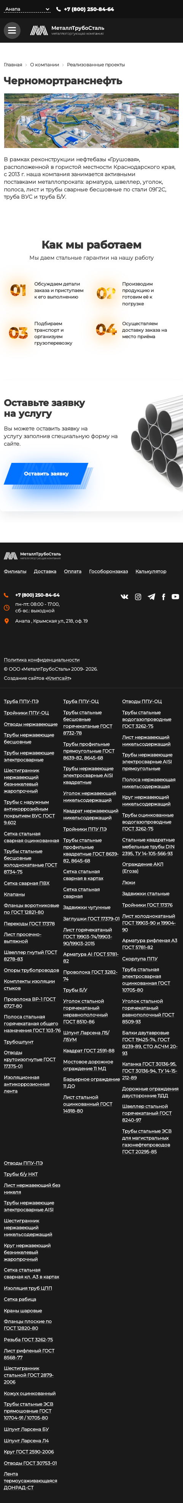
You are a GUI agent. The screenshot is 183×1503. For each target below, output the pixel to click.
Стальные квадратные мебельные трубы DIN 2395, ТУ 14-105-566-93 (148, 846)
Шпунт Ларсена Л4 (26, 1441)
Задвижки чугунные (86, 907)
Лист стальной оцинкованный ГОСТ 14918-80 (87, 1104)
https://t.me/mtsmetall (151, 597)
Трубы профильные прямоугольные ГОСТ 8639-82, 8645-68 (89, 751)
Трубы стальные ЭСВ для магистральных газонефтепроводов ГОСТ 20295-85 (147, 1141)
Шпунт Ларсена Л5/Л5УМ (86, 1036)
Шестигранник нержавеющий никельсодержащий (28, 1227)
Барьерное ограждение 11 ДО (91, 1082)
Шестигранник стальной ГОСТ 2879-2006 (29, 1375)
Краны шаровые (23, 1311)
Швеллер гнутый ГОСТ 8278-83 (30, 955)
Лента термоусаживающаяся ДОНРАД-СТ (30, 1480)
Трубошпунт (18, 1042)
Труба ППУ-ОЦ (81, 701)
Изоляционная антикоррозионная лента (26, 1084)
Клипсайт (58, 678)
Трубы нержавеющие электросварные (29, 756)
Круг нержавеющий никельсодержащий (146, 800)
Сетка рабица (20, 1299)
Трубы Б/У (75, 990)
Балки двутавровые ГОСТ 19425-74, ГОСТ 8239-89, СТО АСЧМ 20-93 (150, 1043)
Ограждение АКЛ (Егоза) (142, 867)
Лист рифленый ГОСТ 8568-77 (29, 1354)
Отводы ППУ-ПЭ (23, 1163)
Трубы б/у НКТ (21, 1174)
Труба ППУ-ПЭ (21, 701)
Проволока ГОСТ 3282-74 (90, 975)
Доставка (45, 571)
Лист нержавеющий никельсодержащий (146, 740)
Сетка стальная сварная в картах (83, 875)
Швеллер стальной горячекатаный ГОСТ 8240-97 (147, 1113)
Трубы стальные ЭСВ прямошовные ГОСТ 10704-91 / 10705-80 (28, 1411)
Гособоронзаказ (108, 571)
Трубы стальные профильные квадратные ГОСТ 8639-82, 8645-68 (91, 850)
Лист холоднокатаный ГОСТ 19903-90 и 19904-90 (149, 923)
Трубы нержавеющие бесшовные (29, 738)
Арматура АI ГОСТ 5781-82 (91, 957)
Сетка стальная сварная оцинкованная (31, 837)
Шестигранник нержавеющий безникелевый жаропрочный (21, 781)
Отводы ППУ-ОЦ (142, 701)
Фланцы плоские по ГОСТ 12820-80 (28, 1324)
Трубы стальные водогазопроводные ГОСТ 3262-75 (146, 719)
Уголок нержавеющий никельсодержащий (89, 796)
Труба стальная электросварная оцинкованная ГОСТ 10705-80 (146, 980)
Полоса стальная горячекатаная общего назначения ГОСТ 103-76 (32, 1023)
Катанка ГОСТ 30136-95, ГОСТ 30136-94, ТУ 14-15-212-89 (149, 1071)
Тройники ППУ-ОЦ (26, 713)
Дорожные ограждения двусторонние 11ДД (150, 1092)
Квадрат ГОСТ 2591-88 (89, 1050)
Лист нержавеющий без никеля (32, 1188)
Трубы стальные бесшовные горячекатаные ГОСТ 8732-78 (87, 723)
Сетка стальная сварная (81, 892)
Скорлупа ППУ (140, 959)
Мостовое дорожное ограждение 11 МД (88, 1065)
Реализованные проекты (96, 65)
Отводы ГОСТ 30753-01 (30, 1463)
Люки (128, 882)
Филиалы (15, 571)
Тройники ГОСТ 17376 (147, 905)
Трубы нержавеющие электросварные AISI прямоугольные (147, 761)
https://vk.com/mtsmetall (124, 597)
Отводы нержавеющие (30, 724)
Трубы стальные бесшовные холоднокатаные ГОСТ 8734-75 (30, 861)
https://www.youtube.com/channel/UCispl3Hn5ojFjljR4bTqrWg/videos (175, 597)
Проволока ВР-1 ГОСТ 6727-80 (30, 1002)
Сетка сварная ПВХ (26, 883)
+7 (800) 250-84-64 (89, 9)
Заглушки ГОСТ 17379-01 (91, 919)
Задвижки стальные (145, 893)
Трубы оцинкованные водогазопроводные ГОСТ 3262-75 (147, 822)
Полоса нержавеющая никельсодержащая (148, 783)
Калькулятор (150, 571)
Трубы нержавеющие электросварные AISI (29, 1206)
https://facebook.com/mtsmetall (163, 597)
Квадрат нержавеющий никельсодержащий (90, 814)
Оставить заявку (46, 474)
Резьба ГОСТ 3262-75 (28, 1339)
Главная (13, 65)
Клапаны (14, 894)
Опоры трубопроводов (31, 970)
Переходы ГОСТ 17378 (29, 924)
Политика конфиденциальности (42, 660)
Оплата (72, 571)
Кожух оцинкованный (30, 1393)
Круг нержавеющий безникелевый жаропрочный (27, 1252)
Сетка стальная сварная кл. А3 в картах (31, 1273)
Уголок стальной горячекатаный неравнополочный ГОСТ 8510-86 (85, 1011)
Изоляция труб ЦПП (28, 1288)
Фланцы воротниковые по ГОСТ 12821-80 (31, 908)
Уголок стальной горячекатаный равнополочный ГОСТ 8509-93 (148, 1011)
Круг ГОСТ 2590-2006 (29, 1452)
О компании (44, 65)
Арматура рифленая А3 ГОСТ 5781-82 (149, 944)
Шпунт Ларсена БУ (26, 1429)
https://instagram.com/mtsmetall (138, 597)
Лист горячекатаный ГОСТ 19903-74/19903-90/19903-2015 (87, 936)
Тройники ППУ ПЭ (85, 829)
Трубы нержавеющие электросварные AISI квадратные (88, 775)
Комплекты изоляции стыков (29, 984)
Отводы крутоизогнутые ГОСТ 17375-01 (30, 1059)
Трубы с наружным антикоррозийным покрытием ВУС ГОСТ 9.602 (29, 812)
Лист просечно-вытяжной (22, 937)
